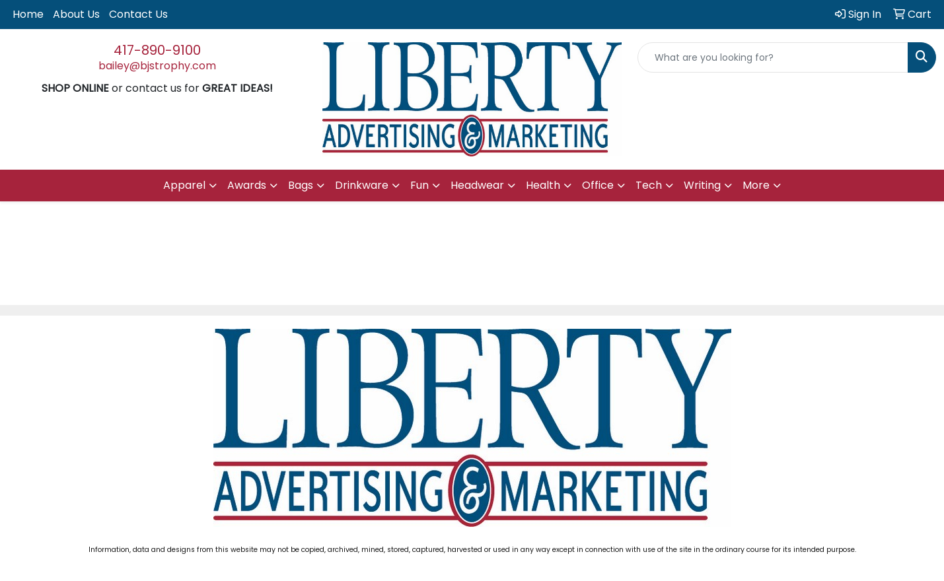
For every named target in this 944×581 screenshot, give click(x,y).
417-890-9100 (157, 50)
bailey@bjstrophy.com (157, 65)
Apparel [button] (184, 185)
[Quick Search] (772, 57)
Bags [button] (300, 185)
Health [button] (543, 185)
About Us (76, 14)
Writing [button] (702, 185)
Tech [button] (648, 185)
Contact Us (138, 14)
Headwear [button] (477, 185)
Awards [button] (246, 185)
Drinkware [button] (361, 185)
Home (28, 14)
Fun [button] (419, 185)
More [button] (756, 185)
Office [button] (598, 185)
